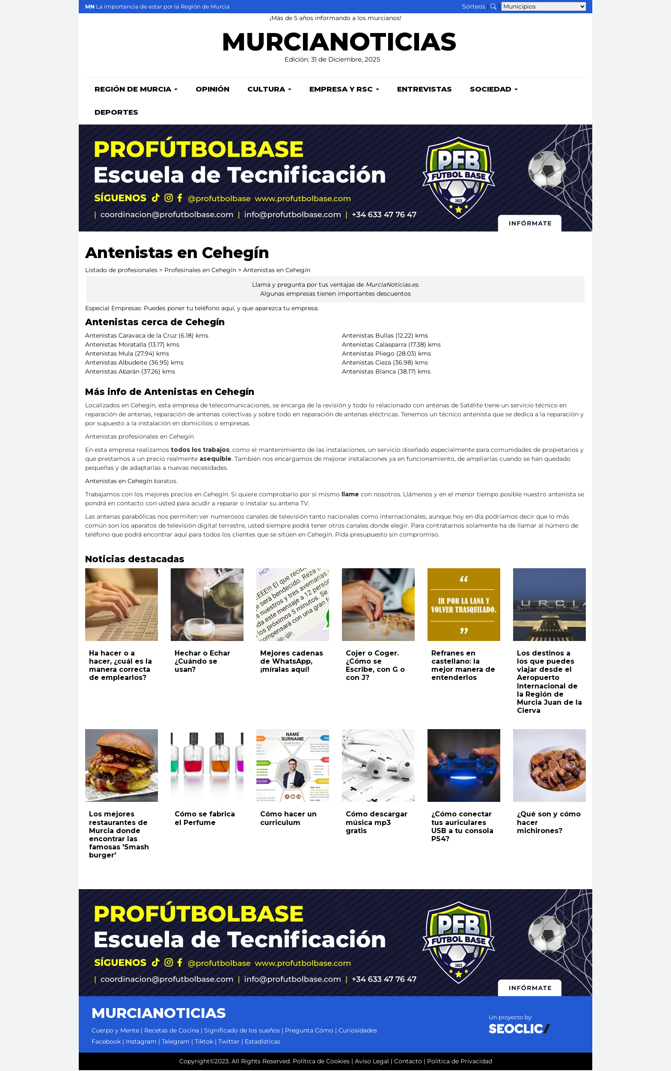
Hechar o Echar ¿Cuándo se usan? (202, 662)
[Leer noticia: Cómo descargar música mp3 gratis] (378, 766)
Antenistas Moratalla (115, 345)
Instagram (141, 1042)
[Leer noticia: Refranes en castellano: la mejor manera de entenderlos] (464, 605)
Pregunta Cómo (309, 1031)
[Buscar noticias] (493, 6)
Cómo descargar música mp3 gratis (376, 823)
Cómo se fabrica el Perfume (205, 819)
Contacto (408, 1062)
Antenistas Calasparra (374, 345)
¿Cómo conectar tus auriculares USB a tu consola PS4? (462, 827)
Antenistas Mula (109, 354)
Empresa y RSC (344, 90)
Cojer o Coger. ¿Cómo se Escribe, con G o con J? (375, 666)
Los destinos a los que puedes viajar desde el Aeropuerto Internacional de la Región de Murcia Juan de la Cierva (549, 682)
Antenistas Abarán (112, 372)
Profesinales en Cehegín (200, 271)
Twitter (229, 1042)
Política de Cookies (321, 1062)
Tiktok (204, 1042)
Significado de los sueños (242, 1031)
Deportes (116, 113)
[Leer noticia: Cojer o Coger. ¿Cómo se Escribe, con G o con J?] (378, 605)
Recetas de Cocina (171, 1031)
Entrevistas (424, 90)
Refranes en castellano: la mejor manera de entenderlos (463, 666)
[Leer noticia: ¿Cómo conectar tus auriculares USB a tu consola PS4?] (464, 766)
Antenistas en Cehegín (276, 271)
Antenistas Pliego (368, 354)
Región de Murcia (136, 90)
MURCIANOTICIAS (339, 45)
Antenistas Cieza (366, 363)
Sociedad (494, 90)
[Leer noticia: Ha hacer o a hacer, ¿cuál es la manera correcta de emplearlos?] (121, 605)
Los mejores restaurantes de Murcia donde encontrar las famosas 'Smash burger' (119, 835)
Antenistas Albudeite (116, 363)
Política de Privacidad (459, 1062)
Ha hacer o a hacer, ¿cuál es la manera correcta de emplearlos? (120, 666)
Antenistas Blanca (369, 372)
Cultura (269, 90)
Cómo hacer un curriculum (288, 819)
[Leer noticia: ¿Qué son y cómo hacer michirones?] (549, 766)
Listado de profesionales (121, 271)
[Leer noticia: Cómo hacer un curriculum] (292, 766)
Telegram (176, 1042)
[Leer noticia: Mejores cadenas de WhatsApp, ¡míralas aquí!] (292, 605)
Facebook (106, 1042)
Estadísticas (262, 1042)
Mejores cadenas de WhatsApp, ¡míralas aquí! (291, 662)
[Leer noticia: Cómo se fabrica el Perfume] (207, 766)
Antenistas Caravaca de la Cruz (131, 336)
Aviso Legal (372, 1062)
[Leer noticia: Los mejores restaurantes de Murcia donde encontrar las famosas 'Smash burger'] (121, 766)
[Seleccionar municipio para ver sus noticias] (544, 6)
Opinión (212, 90)
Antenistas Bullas (368, 336)
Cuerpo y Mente (115, 1031)
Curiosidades (357, 1031)
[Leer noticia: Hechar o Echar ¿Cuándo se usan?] (207, 605)
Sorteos (473, 6)
